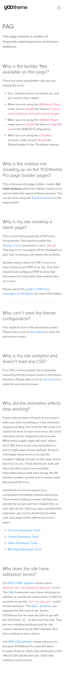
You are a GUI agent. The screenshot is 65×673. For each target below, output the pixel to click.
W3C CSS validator (20, 642)
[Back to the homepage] (16, 8)
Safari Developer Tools (22, 543)
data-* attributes (41, 606)
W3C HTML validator (21, 583)
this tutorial (37, 332)
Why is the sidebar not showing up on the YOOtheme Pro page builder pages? (32, 169)
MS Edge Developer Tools (25, 549)
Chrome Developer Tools (24, 530)
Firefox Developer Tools (23, 537)
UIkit (11, 592)
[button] (58, 8)
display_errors (12, 245)
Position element (43, 198)
